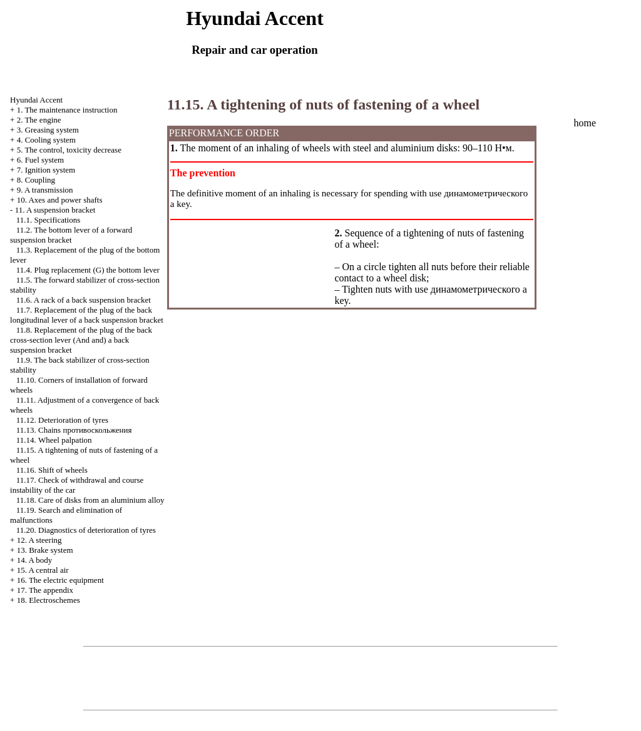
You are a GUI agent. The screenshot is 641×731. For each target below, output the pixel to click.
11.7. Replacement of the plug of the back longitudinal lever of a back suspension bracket (86, 315)
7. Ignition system (46, 169)
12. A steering (39, 540)
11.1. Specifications (48, 219)
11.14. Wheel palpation (54, 440)
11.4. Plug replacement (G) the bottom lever (88, 270)
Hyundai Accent (36, 99)
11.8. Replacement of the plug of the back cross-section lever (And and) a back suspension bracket (81, 340)
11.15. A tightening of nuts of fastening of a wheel (323, 104)
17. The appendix (45, 590)
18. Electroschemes (48, 600)
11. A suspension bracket (55, 209)
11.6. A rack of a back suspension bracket (83, 300)
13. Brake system (45, 550)
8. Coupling (36, 179)
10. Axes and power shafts (60, 199)
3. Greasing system (48, 129)
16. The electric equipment (60, 580)
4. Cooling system (46, 139)
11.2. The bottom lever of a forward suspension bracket (71, 235)
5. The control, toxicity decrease (69, 149)
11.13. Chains (74, 430)
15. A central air (43, 570)
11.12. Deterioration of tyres (62, 420)
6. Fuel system (40, 159)
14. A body (35, 560)
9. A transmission (45, 189)
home (584, 123)
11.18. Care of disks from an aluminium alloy (90, 500)
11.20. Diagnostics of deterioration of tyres (86, 530)
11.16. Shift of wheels (52, 470)
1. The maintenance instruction (67, 109)
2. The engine (39, 119)
